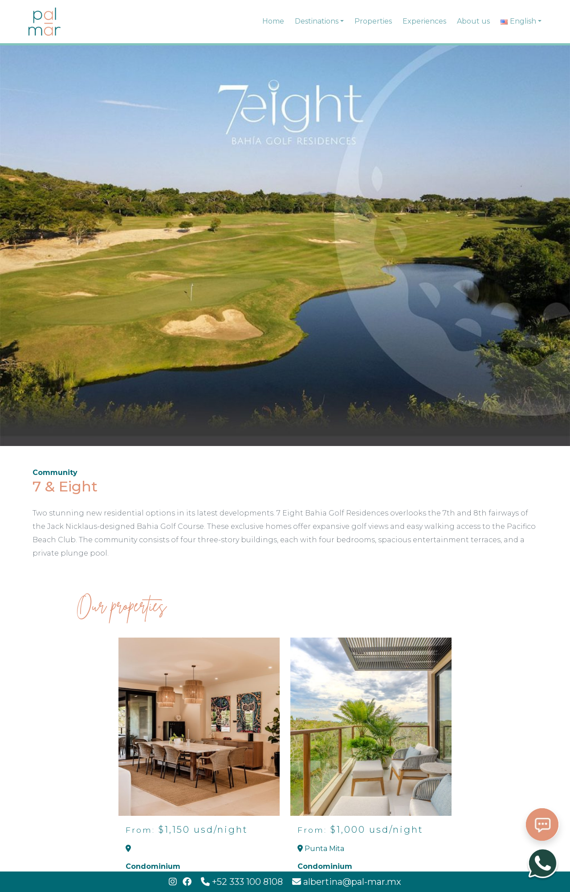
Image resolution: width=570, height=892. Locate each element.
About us (473, 21)
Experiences (424, 21)
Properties (373, 21)
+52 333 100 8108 (243, 881)
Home (273, 21)
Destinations (316, 21)
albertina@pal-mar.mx (346, 881)
